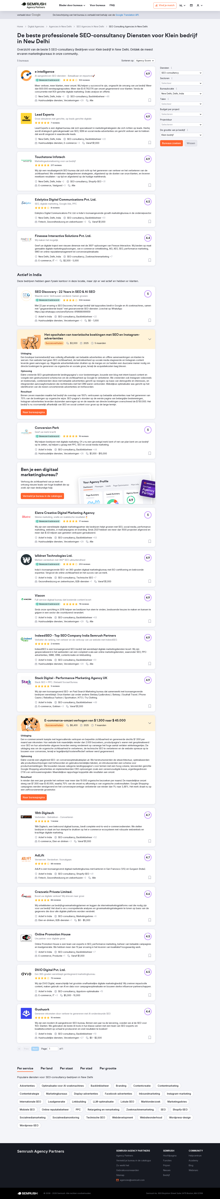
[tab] (25, 1069)
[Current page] (53, 1049)
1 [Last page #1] (62, 1048)
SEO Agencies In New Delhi (90, 26)
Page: (44, 1048)
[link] (97, 5)
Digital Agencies (36, 26)
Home (20, 26)
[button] (183, 5)
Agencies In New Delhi (60, 26)
